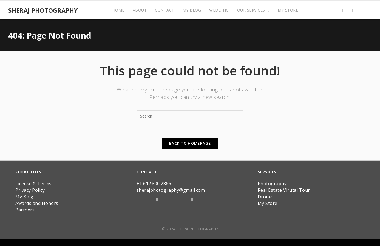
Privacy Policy (30, 190)
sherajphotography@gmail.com (171, 190)
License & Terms (33, 184)
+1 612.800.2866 (154, 184)
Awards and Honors (36, 203)
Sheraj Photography (43, 10)
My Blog (24, 197)
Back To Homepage (190, 143)
